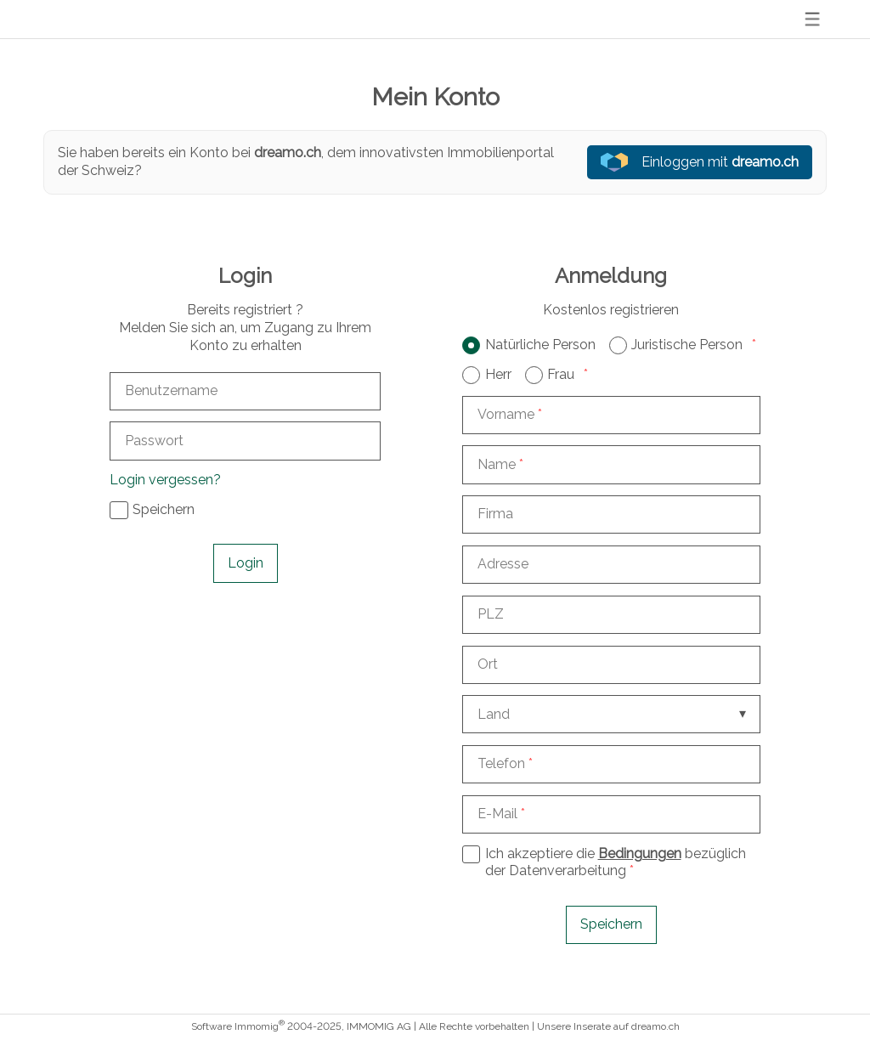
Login (245, 563)
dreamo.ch (655, 1026)
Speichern (611, 924)
